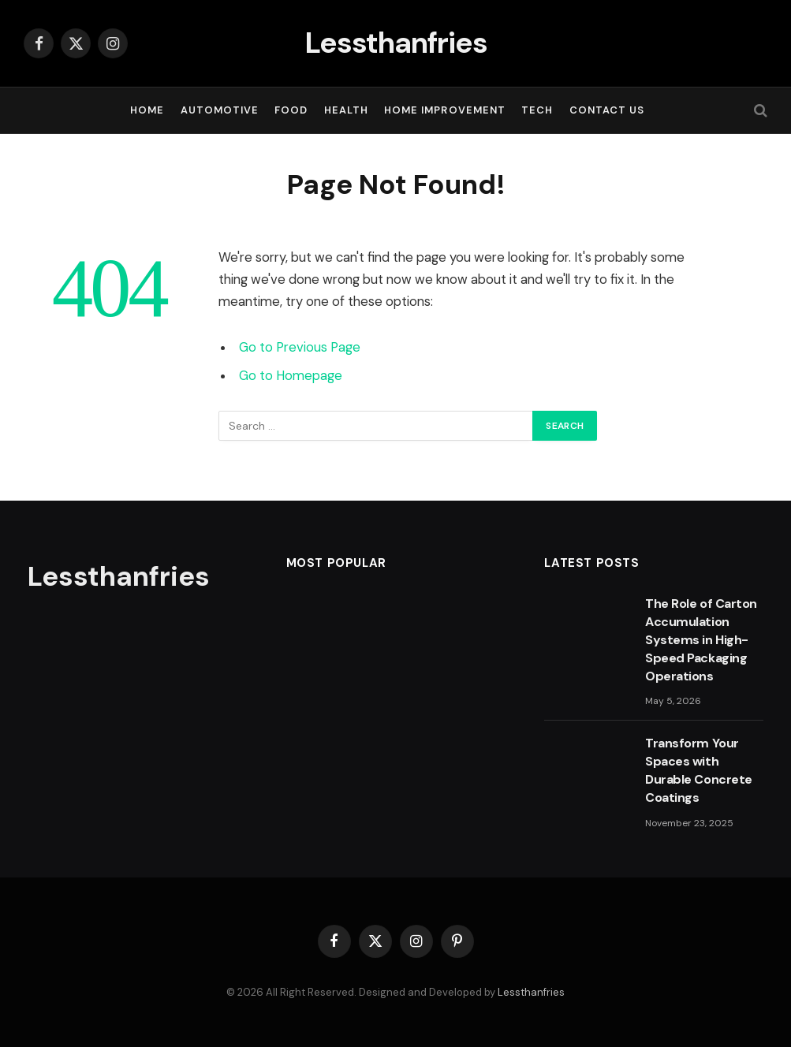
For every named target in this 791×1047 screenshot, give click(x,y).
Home (147, 110)
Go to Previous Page (299, 347)
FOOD (291, 110)
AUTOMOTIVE (220, 110)
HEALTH (346, 110)
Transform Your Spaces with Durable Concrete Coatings (698, 770)
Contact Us (606, 110)
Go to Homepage (290, 375)
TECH (537, 110)
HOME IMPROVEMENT (444, 110)
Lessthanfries (531, 992)
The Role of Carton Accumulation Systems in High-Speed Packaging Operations (700, 639)
